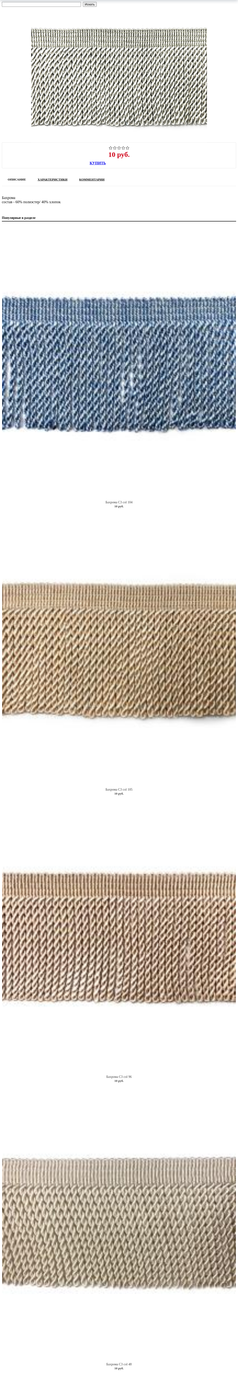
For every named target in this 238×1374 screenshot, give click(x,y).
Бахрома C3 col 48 (119, 1364)
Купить (98, 163)
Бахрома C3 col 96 (119, 1077)
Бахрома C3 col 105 (119, 789)
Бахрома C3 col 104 (119, 502)
